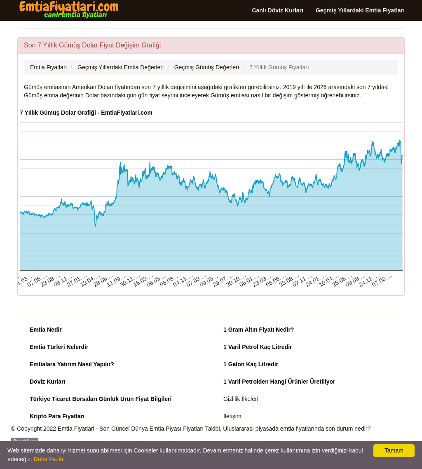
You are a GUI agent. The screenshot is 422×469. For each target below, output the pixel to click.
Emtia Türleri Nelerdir (59, 347)
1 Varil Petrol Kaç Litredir (257, 347)
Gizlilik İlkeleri (240, 399)
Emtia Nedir (46, 329)
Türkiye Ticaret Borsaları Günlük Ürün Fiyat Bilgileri (100, 399)
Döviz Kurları (47, 381)
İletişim (232, 416)
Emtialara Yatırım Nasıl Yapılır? (72, 364)
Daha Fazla (48, 459)
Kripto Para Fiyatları (57, 416)
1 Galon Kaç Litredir (250, 364)
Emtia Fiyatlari (76, 428)
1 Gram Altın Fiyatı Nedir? (258, 329)
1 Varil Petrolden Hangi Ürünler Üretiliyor (279, 381)
